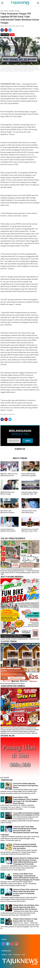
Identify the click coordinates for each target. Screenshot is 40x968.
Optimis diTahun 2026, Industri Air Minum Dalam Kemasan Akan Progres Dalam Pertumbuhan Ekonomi (25, 892)
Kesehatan (11, 11)
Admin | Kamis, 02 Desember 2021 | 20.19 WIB (12, 26)
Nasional (17, 11)
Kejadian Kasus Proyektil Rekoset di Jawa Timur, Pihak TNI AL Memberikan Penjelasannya (30, 531)
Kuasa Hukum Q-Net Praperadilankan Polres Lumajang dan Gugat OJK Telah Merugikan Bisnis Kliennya (25, 800)
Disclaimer (17, 955)
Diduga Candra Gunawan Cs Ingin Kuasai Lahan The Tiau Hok (25, 920)
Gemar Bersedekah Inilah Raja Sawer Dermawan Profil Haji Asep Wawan (25, 785)
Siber (10, 955)
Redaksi (4, 955)
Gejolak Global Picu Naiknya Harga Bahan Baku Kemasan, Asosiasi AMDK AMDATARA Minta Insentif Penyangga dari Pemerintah (26, 861)
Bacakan (5, 35)
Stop (12, 35)
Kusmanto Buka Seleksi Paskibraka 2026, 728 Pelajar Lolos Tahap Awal (30, 494)
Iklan (23, 955)
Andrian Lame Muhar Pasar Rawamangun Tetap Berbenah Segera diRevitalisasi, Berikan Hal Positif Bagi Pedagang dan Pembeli (26, 877)
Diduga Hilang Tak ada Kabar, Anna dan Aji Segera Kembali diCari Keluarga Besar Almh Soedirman (26, 907)
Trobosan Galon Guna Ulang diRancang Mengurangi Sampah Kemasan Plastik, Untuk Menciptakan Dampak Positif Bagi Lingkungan (19, 831)
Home (1, 11)
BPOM (6, 11)
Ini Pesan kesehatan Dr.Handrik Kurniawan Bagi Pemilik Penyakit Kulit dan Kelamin (25, 846)
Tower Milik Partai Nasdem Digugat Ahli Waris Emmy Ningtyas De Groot (26, 814)
